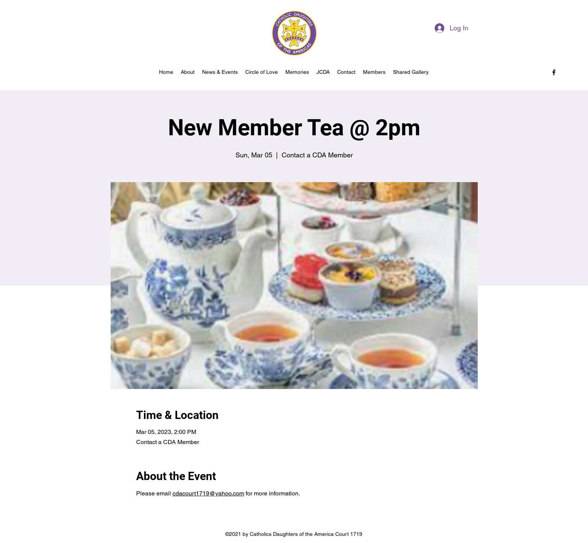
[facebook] (554, 72)
